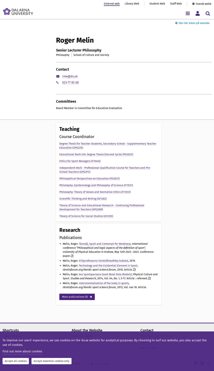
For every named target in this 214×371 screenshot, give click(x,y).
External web (112, 3)
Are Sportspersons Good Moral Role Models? (105, 274)
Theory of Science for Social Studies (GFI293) (86, 216)
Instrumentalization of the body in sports (104, 283)
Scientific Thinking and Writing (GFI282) (83, 198)
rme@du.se (70, 76)
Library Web (132, 3)
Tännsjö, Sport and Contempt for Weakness (105, 243)
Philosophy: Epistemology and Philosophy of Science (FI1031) (96, 185)
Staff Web (176, 3)
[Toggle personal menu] (197, 13)
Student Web (157, 3)
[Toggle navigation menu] (187, 13)
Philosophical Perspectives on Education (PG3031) (89, 178)
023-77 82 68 (70, 82)
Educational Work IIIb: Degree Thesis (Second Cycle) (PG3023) (96, 154)
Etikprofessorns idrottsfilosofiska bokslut (103, 260)
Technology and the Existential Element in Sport (108, 265)
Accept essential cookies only (51, 361)
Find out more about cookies (22, 351)
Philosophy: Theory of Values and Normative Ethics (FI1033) (95, 192)
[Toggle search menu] (207, 13)
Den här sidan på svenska (194, 23)
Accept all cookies (16, 361)
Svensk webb (203, 3)
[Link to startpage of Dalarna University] (18, 11)
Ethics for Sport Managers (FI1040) (79, 161)
